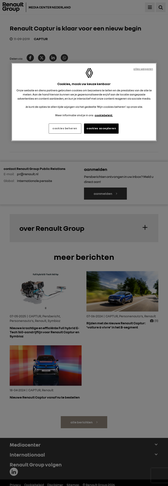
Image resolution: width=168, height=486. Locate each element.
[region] (84, 102)
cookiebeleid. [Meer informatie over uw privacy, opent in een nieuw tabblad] (104, 115)
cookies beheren (65, 128)
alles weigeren (143, 69)
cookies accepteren (101, 128)
